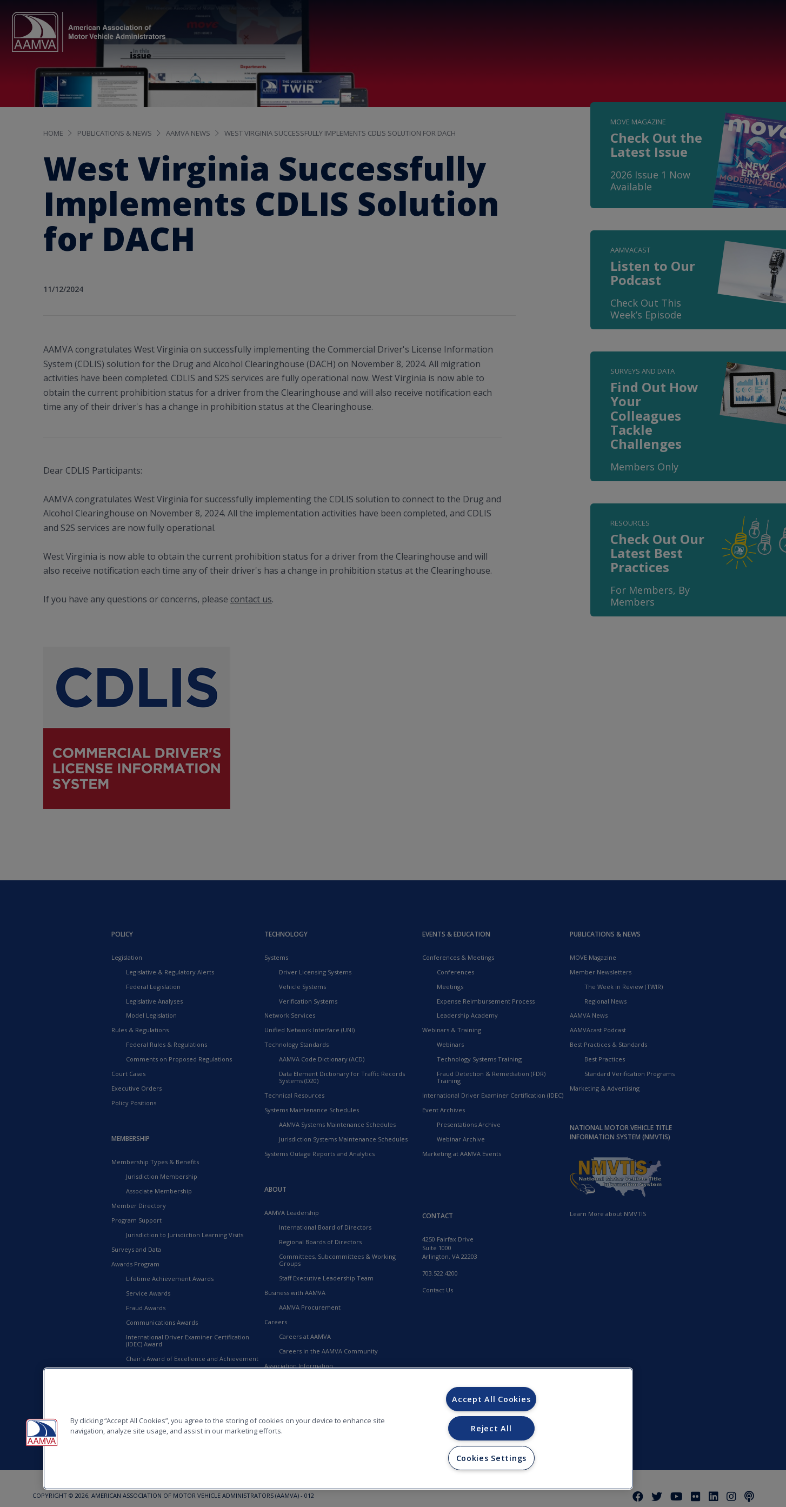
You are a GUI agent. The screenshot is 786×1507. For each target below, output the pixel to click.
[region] (338, 1428)
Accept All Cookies (491, 1399)
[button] (41, 1432)
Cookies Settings (491, 1458)
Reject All (491, 1428)
